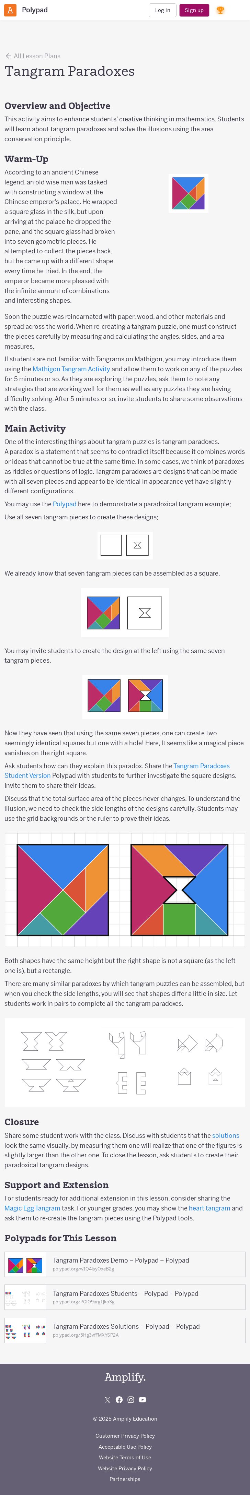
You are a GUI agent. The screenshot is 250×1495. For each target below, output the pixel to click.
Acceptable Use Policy (125, 1447)
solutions (225, 1136)
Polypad (65, 504)
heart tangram (210, 1208)
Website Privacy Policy (125, 1468)
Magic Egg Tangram (33, 1208)
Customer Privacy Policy (125, 1436)
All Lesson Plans (32, 56)
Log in (162, 10)
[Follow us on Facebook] (119, 1400)
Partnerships (125, 1479)
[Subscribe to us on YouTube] (142, 1400)
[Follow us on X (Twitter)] (107, 1400)
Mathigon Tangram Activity (71, 369)
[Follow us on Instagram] (131, 1400)
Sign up (194, 10)
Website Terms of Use (125, 1457)
